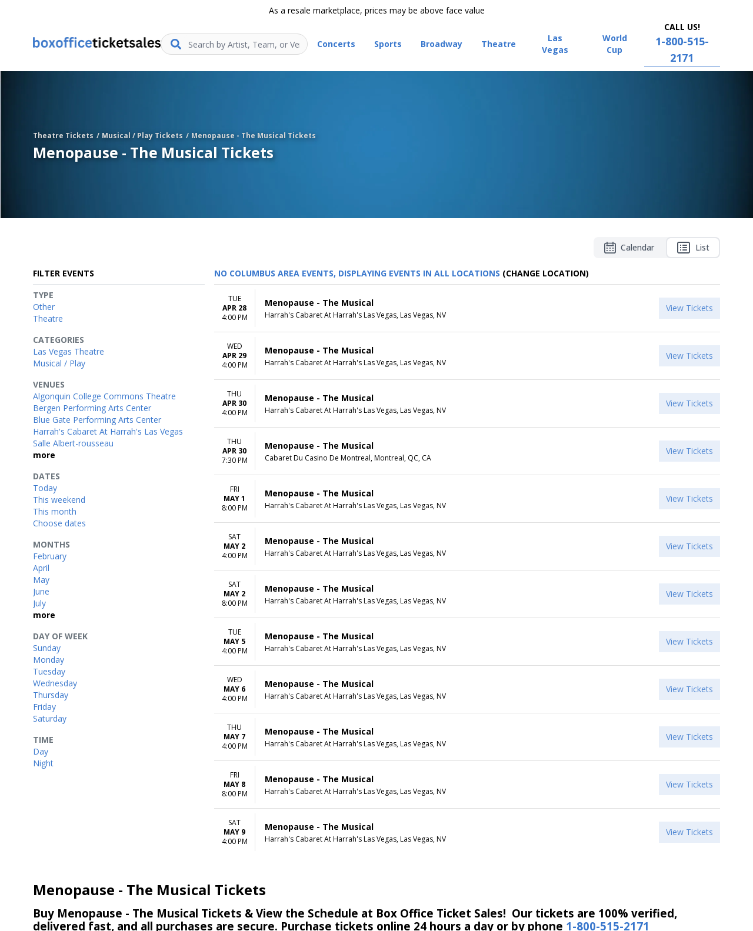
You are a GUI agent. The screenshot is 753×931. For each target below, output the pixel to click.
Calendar (629, 247)
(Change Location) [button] (545, 273)
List (693, 248)
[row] (467, 308)
